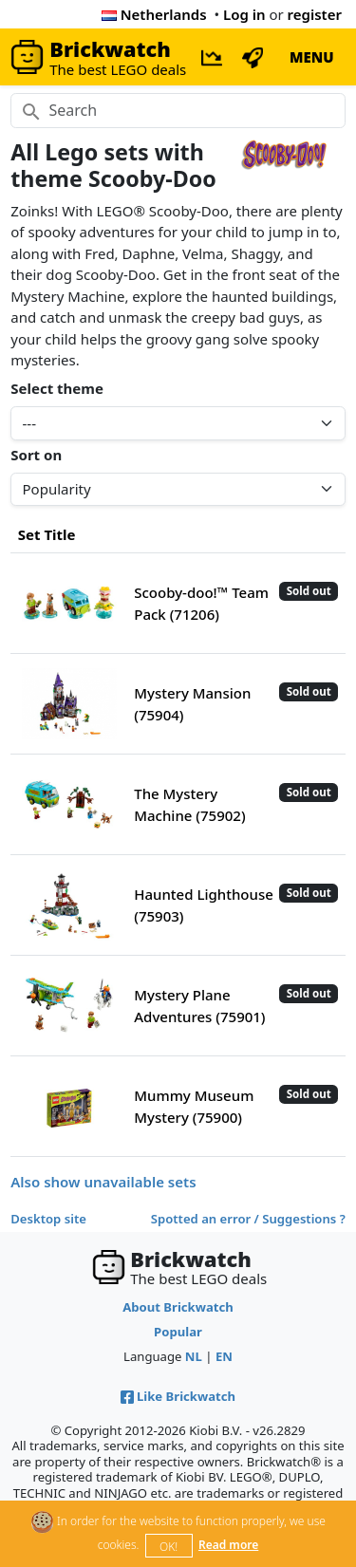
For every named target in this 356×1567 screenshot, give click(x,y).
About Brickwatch (178, 1306)
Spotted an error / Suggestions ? (248, 1218)
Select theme (56, 388)
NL (193, 1356)
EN (224, 1356)
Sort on (36, 454)
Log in (244, 14)
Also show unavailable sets (103, 1181)
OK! (168, 1547)
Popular (178, 1331)
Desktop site (48, 1218)
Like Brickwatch (178, 1396)
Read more (228, 1545)
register (315, 14)
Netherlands (154, 14)
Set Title (47, 534)
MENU (312, 56)
